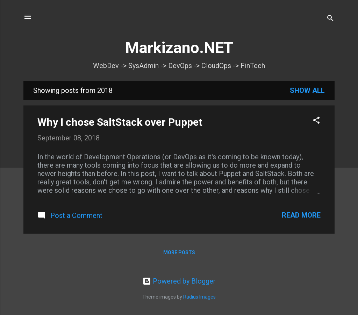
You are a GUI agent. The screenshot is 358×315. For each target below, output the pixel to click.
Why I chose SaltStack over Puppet (119, 122)
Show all (307, 90)
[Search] (330, 19)
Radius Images (199, 297)
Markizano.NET (179, 47)
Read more (301, 215)
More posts (179, 252)
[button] (316, 121)
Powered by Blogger (179, 281)
